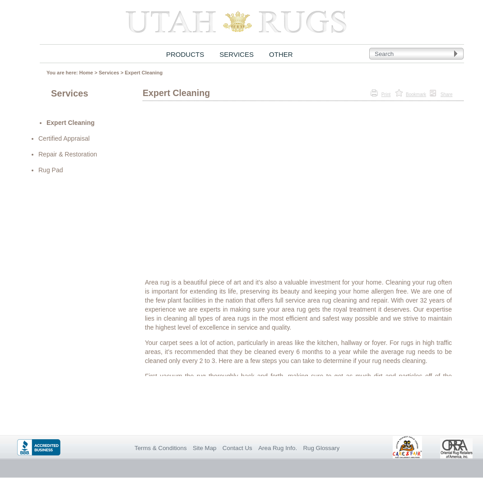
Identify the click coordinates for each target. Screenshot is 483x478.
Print (386, 94)
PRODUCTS (185, 54)
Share (447, 94)
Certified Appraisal (64, 138)
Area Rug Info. (277, 448)
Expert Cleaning (144, 72)
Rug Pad (50, 170)
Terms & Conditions (161, 448)
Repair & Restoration (67, 154)
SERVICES (236, 54)
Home (86, 72)
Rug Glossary (321, 448)
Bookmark (416, 94)
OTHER (281, 54)
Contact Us (237, 448)
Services (109, 72)
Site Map (205, 448)
